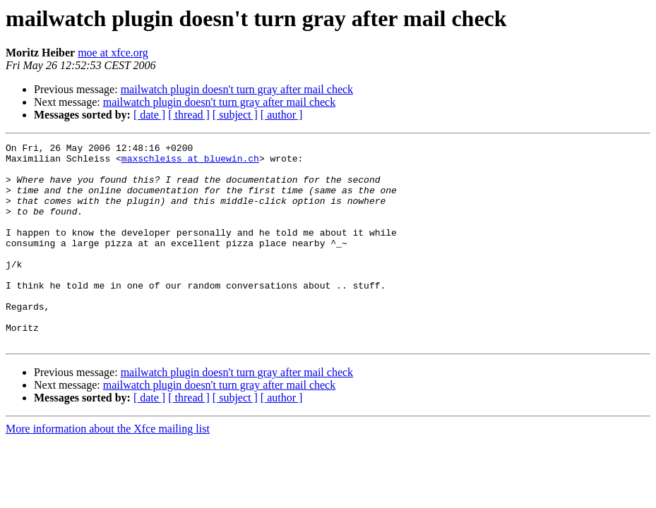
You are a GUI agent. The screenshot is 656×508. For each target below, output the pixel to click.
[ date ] (149, 115)
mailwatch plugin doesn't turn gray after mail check (237, 89)
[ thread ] (189, 115)
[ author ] (282, 115)
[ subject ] (235, 115)
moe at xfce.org (113, 53)
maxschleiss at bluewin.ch (190, 162)
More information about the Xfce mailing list (108, 469)
